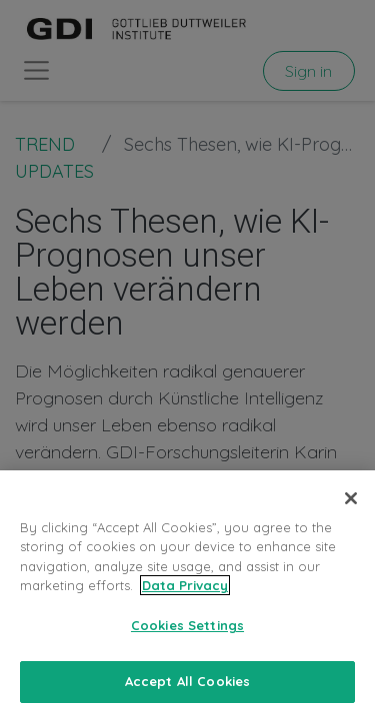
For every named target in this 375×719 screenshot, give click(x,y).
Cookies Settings (187, 648)
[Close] (351, 521)
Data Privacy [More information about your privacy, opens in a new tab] (185, 608)
